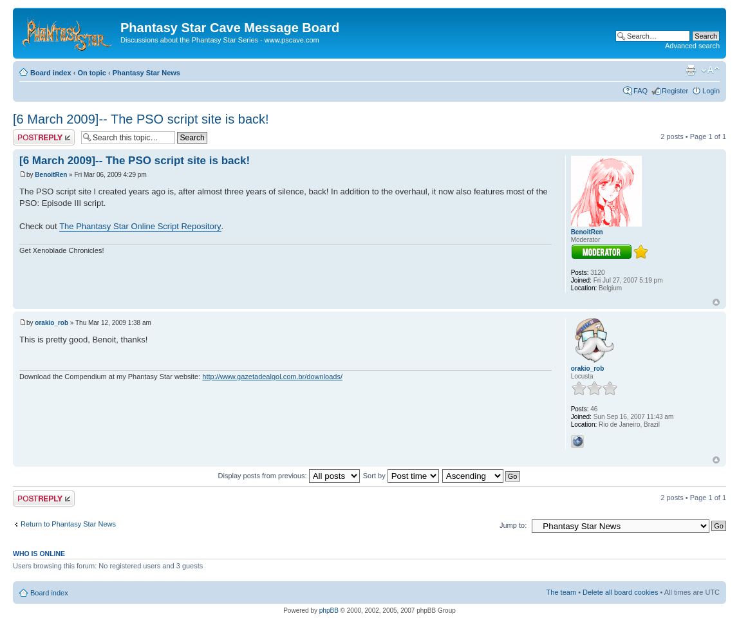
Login (711, 91)
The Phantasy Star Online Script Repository (140, 226)
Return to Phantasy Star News (68, 524)
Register (675, 91)
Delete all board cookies (620, 592)
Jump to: (513, 525)
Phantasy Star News (146, 73)
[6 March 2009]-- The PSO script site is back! (141, 119)
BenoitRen (51, 174)
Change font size (710, 70)
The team (561, 592)
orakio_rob (51, 322)
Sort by (401, 476)
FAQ (640, 91)
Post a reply (44, 137)
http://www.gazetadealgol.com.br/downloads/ (272, 376)
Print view (691, 70)
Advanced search (692, 46)
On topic (91, 73)
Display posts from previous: (289, 476)
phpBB (329, 610)
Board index (50, 73)
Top (716, 302)
